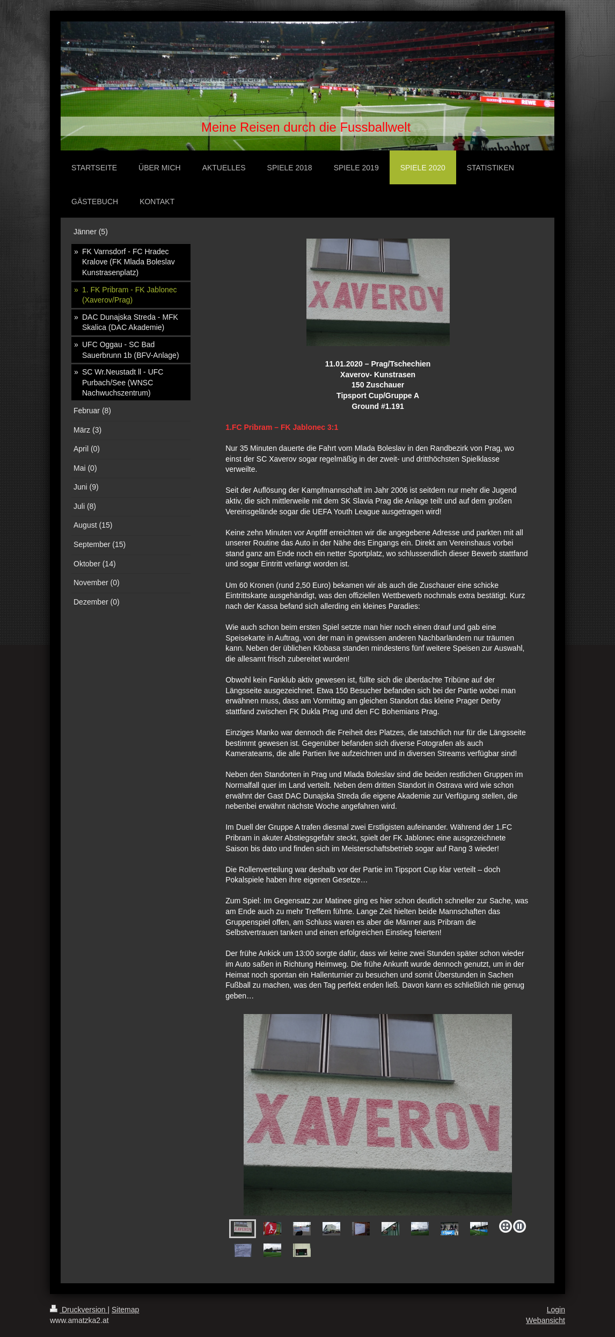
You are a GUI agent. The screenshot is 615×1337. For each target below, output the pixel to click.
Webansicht (545, 1320)
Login (556, 1309)
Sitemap (125, 1309)
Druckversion (78, 1309)
